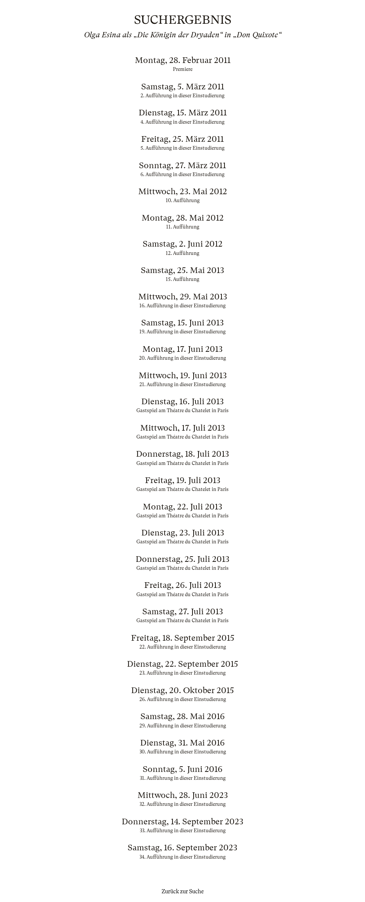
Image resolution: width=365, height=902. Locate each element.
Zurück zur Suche (183, 891)
